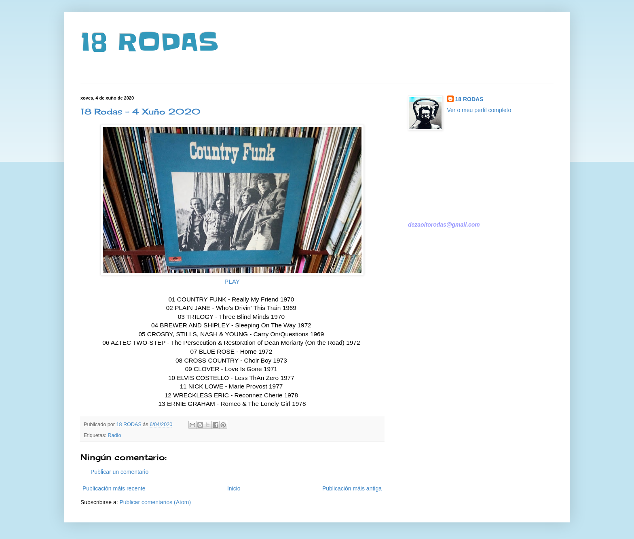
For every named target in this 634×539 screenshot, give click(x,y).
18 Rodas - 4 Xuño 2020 (140, 111)
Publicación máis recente (114, 488)
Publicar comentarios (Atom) (155, 502)
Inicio (234, 488)
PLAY (232, 281)
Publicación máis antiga (352, 488)
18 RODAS (149, 42)
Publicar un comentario (119, 472)
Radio (114, 435)
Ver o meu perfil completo (479, 110)
